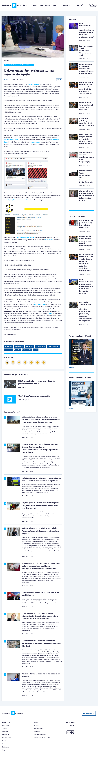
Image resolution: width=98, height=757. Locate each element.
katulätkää (49, 240)
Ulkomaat (5, 735)
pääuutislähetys (33, 84)
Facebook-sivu (35, 142)
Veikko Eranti (9, 346)
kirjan (50, 313)
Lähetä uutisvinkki (40, 735)
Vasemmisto (8, 350)
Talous (4, 729)
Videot (55, 5)
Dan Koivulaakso (40, 346)
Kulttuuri (5, 741)
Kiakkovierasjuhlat (53, 346)
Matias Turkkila (27, 350)
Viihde (4, 750)
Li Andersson (29, 346)
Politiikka (7, 80)
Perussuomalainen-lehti (42, 738)
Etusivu (34, 5)
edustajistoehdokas (11, 140)
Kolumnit (5, 747)
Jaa (59, 80)
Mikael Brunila (19, 346)
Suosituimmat (45, 5)
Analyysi (5, 732)
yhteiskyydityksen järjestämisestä (16, 200)
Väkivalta (17, 350)
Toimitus (37, 732)
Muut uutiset (6, 738)
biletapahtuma (39, 304)
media (36, 350)
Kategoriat (66, 5)
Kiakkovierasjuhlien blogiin (25, 237)
